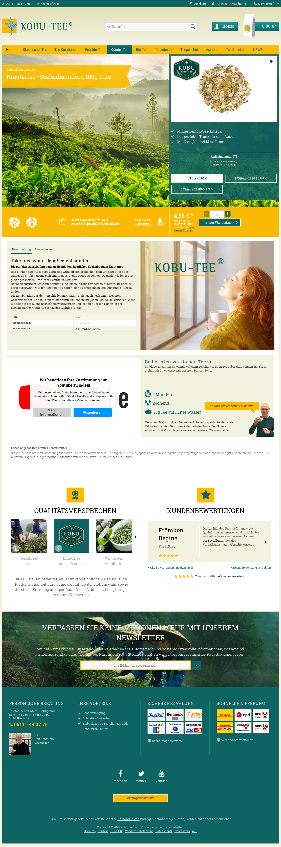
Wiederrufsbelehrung (139, 831)
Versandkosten (128, 819)
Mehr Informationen (52, 412)
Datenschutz (164, 831)
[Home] (10, 49)
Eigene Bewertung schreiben (251, 567)
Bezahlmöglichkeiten (165, 741)
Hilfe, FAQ (116, 831)
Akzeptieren (93, 412)
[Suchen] (193, 26)
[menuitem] (198, 3)
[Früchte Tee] (94, 49)
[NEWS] (258, 49)
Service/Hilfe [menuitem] (265, 4)
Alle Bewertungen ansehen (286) (170, 567)
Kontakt (103, 831)
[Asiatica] (212, 49)
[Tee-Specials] (235, 49)
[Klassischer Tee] (35, 49)
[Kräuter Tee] (119, 49)
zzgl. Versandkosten (184, 228)
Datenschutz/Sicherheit (230, 4)
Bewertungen (44, 249)
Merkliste (197, 4)
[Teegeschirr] (189, 49)
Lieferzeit (218, 164)
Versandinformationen (235, 740)
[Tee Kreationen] (66, 49)
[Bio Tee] (141, 49)
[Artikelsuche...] (150, 26)
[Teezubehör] (164, 49)
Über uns (90, 831)
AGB (194, 831)
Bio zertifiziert (50, 4)
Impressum (182, 831)
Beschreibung (21, 249)
